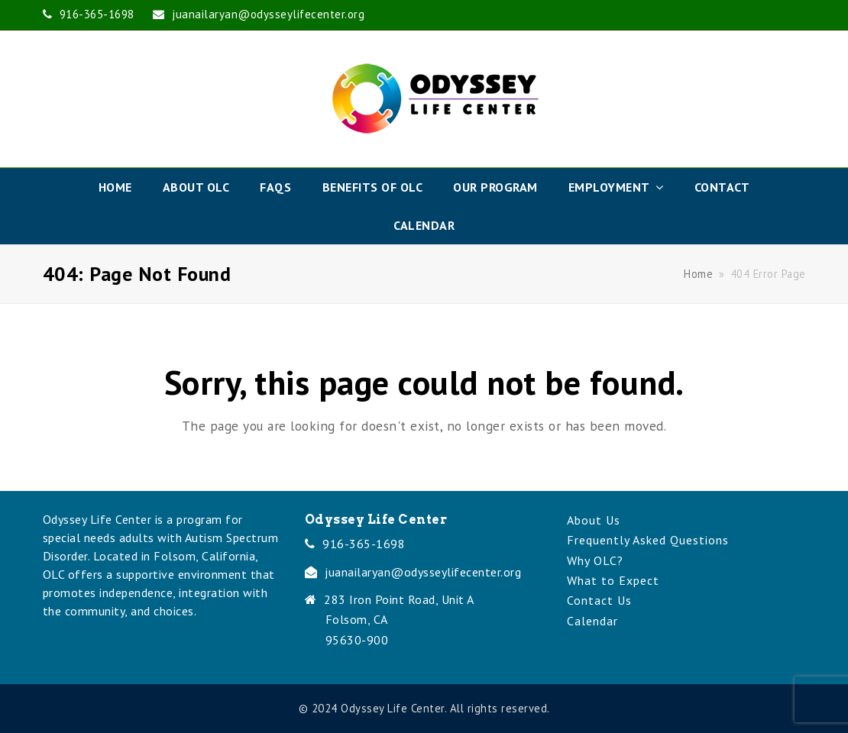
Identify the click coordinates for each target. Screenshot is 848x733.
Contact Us (599, 600)
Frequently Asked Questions (648, 539)
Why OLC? (595, 560)
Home (698, 273)
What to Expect (613, 580)
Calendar (592, 620)
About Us (593, 520)
